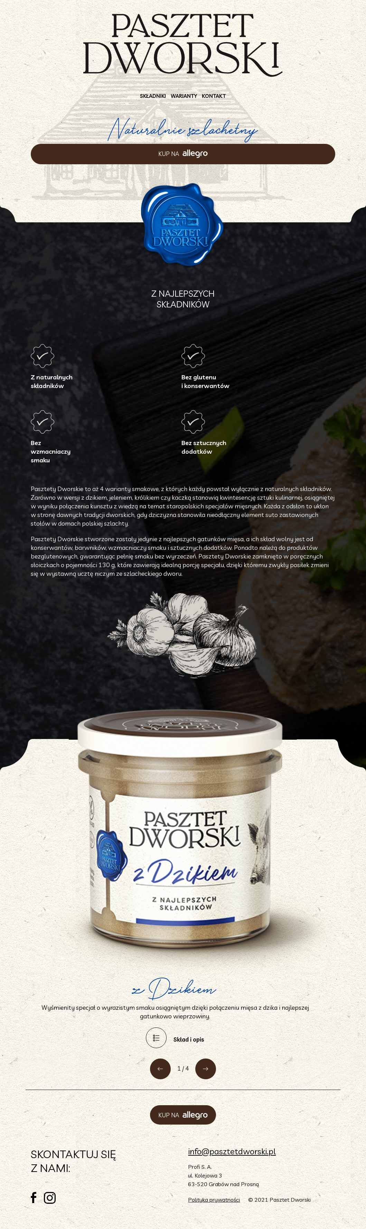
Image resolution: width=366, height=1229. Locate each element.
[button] (160, 1069)
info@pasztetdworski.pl (232, 1151)
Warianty (184, 96)
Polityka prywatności (214, 1199)
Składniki (153, 96)
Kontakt (214, 96)
